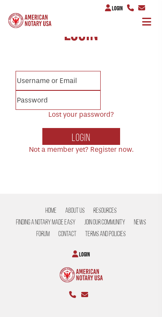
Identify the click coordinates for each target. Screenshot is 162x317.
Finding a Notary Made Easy (46, 222)
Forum (43, 233)
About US (75, 210)
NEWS (140, 222)
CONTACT (67, 233)
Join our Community (104, 222)
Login (114, 8)
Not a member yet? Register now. (81, 149)
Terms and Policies (105, 233)
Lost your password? (81, 114)
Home (51, 210)
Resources (105, 210)
